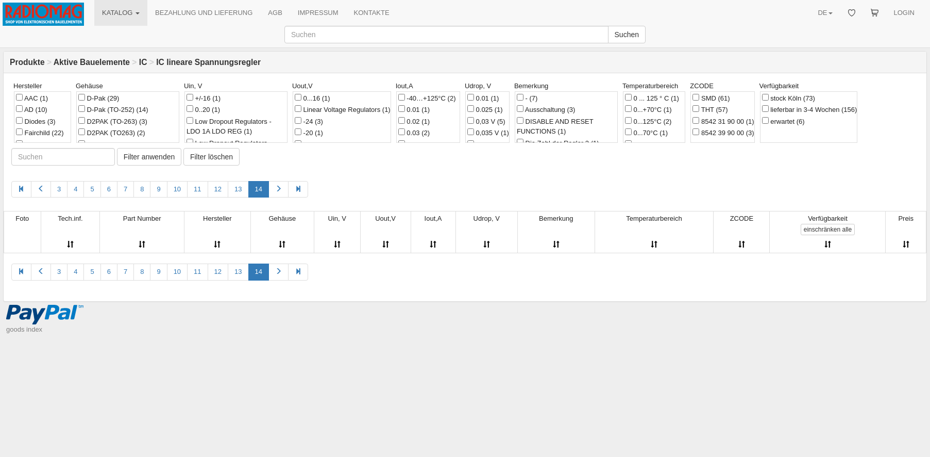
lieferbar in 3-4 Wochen (809, 109)
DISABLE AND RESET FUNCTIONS (555, 126)
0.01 (414, 109)
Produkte (27, 62)
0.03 (414, 132)
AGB (275, 13)
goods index (24, 329)
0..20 (203, 109)
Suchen (627, 34)
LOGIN (904, 13)
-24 (309, 121)
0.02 (414, 121)
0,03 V (486, 121)
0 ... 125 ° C (652, 98)
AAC (32, 98)
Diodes (36, 121)
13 (238, 189)
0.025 (485, 109)
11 (197, 189)
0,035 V (488, 132)
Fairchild (39, 132)
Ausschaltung (546, 109)
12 (218, 189)
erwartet (783, 121)
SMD (711, 98)
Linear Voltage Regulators (343, 109)
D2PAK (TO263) (111, 132)
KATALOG (121, 13)
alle (828, 229)
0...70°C (646, 132)
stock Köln (788, 98)
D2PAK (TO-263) (112, 121)
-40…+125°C (427, 98)
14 (258, 189)
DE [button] (825, 13)
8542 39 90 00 (723, 132)
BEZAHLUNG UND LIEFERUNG (203, 13)
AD (31, 109)
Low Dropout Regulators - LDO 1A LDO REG (229, 126)
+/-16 (204, 98)
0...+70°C (648, 109)
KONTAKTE (372, 13)
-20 (309, 132)
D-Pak (98, 98)
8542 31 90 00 (723, 121)
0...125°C (648, 121)
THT (710, 109)
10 (177, 189)
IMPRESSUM (318, 13)
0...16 (312, 98)
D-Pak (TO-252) (113, 109)
